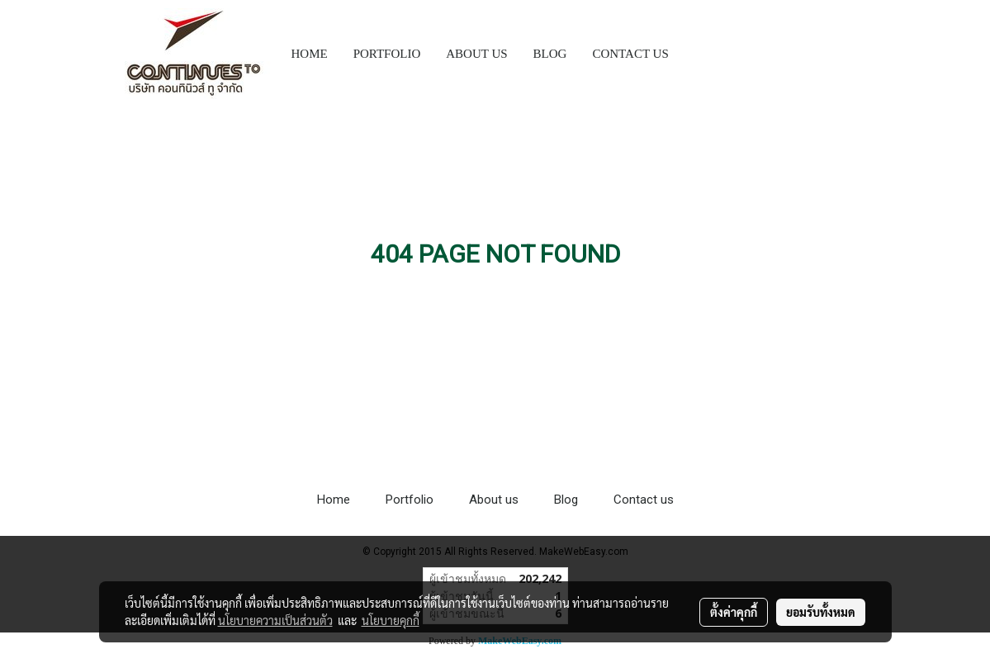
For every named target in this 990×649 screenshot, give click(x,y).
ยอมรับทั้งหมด (820, 611)
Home (333, 499)
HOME (309, 53)
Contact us (643, 499)
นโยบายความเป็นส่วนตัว (275, 620)
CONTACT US (630, 53)
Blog (566, 499)
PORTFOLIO (387, 53)
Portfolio (409, 499)
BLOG (550, 53)
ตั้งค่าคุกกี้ (733, 611)
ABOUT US (476, 53)
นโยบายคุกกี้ (390, 620)
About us (494, 499)
